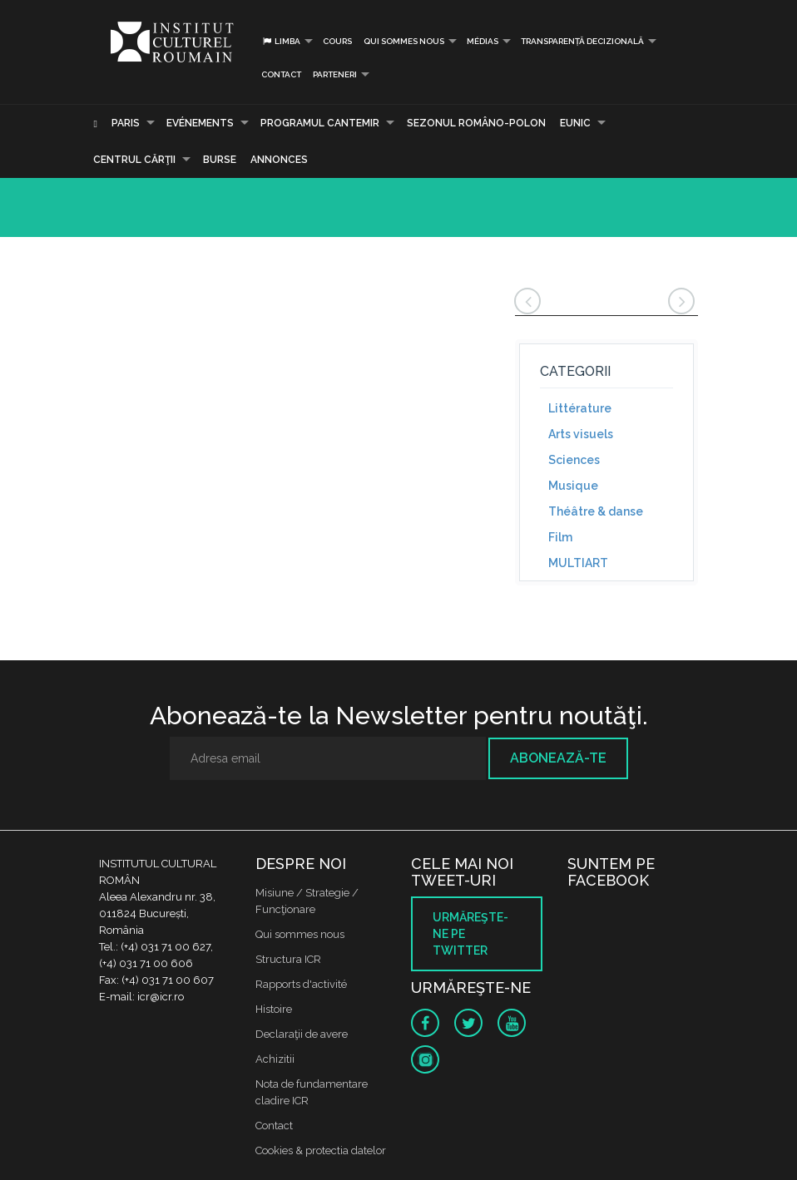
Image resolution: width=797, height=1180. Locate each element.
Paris (125, 123)
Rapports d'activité (301, 984)
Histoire (273, 1009)
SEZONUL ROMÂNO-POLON (476, 123)
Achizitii (275, 1059)
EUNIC (575, 123)
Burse (219, 159)
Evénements (200, 123)
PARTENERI (335, 74)
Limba (280, 41)
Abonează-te (558, 758)
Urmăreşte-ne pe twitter (470, 934)
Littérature (579, 408)
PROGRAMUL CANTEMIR (319, 123)
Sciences (574, 460)
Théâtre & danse (595, 511)
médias (482, 41)
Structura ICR (288, 959)
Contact (281, 74)
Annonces (279, 159)
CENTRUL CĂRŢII (134, 159)
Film (560, 537)
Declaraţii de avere (301, 1034)
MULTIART (578, 563)
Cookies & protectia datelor (320, 1150)
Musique (573, 485)
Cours (337, 41)
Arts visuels (580, 434)
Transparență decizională (582, 41)
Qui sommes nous (404, 41)
